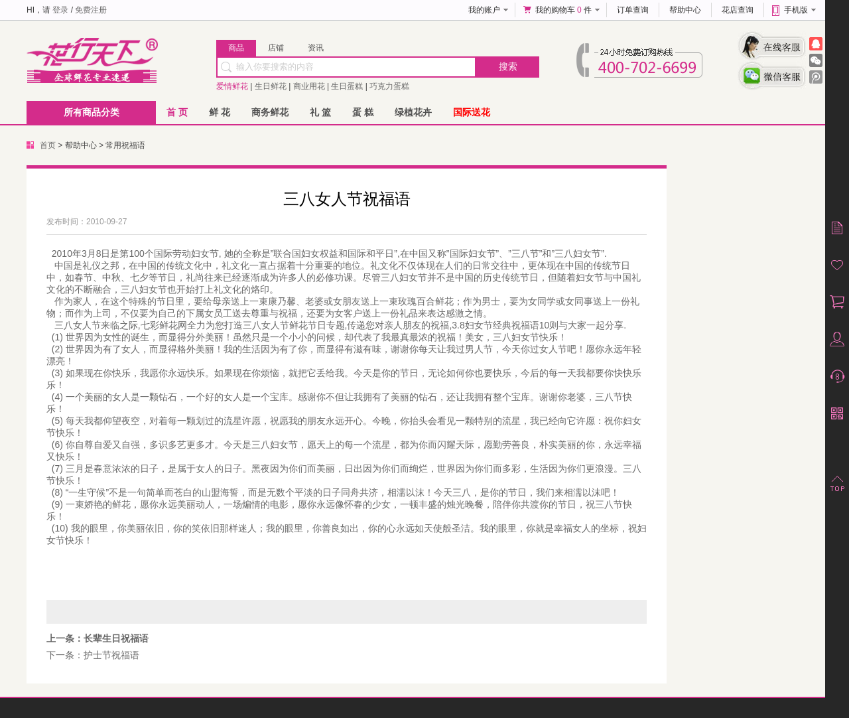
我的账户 (484, 10)
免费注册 (91, 10)
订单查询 (633, 10)
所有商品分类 (91, 112)
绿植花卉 (413, 112)
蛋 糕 (362, 112)
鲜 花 (219, 112)
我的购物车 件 (563, 10)
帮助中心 (685, 10)
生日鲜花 (271, 86)
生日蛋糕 (347, 86)
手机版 (796, 10)
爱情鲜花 (232, 86)
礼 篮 (320, 112)
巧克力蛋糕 (389, 86)
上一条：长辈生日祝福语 (97, 638)
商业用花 (309, 86)
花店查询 (737, 10)
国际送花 (471, 112)
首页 (48, 145)
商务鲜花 (270, 112)
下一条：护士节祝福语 (92, 655)
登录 (60, 10)
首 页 (177, 112)
